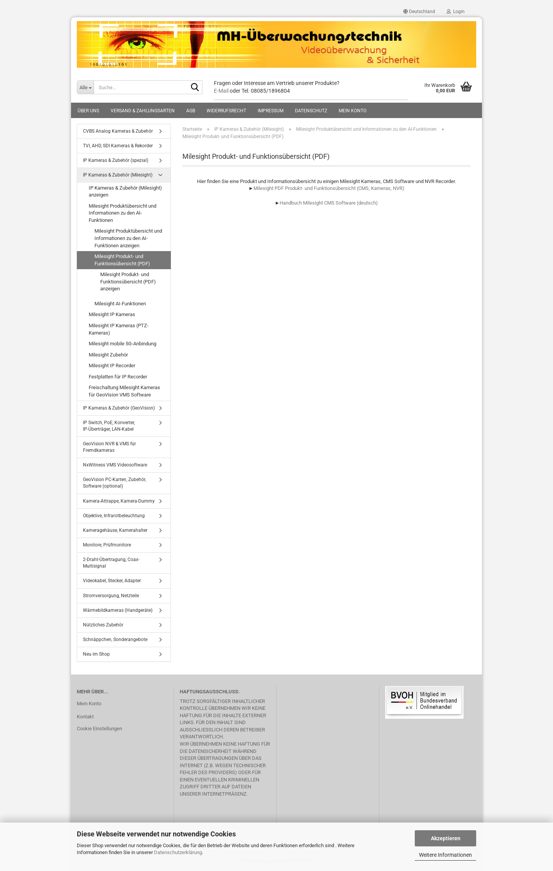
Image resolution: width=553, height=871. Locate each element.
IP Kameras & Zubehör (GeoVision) (119, 408)
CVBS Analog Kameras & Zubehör (118, 131)
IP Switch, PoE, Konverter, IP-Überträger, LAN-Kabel (109, 426)
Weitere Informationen (445, 855)
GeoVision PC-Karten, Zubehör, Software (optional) (114, 483)
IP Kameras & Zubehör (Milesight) (117, 175)
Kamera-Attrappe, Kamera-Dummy (119, 501)
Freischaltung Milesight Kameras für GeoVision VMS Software (124, 391)
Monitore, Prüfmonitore (107, 545)
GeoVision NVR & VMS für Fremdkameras (109, 447)
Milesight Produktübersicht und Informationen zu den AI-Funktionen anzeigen (128, 238)
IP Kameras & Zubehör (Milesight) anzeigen (125, 191)
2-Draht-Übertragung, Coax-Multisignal (111, 563)
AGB (190, 110)
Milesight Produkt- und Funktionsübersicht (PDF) (122, 259)
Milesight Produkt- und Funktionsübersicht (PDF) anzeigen (128, 281)
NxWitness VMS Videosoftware (115, 465)
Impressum (270, 110)
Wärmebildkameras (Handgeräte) (117, 610)
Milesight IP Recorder (112, 365)
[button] (419, 11)
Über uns (88, 110)
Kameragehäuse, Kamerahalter (115, 530)
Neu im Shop (96, 654)
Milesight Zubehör (108, 355)
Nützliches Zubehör (103, 625)
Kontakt (85, 716)
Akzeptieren (445, 838)
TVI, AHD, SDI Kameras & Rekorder (118, 145)
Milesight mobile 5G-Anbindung (122, 343)
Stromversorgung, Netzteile (111, 595)
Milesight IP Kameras (112, 314)
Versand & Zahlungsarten (143, 110)
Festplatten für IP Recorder (118, 377)
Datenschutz (311, 110)
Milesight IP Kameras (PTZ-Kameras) (119, 329)
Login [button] (456, 11)
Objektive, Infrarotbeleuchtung (114, 515)
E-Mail (221, 91)
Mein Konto (352, 110)
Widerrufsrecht (226, 110)
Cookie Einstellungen (99, 728)
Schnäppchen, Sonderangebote (115, 639)
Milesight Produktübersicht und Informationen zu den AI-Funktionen (122, 213)
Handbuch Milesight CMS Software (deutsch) (329, 203)
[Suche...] (85, 87)
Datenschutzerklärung (178, 852)
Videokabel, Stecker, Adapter (112, 580)
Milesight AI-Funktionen (120, 303)
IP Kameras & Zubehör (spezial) (115, 160)
